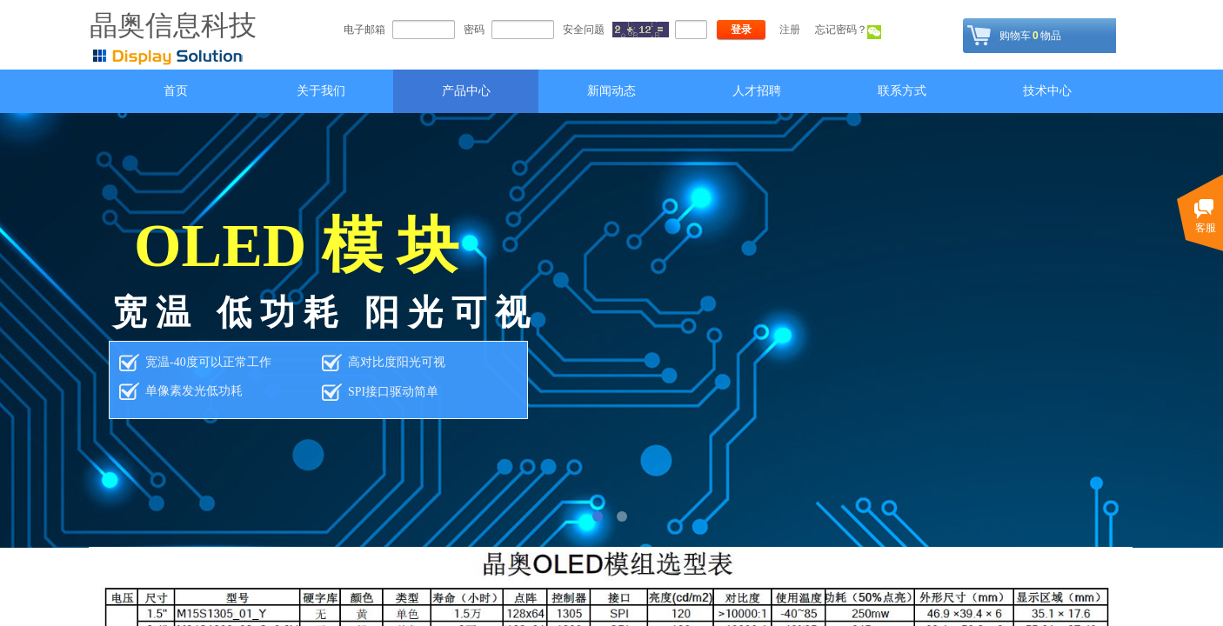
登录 (741, 29)
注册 (789, 29)
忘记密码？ (841, 29)
